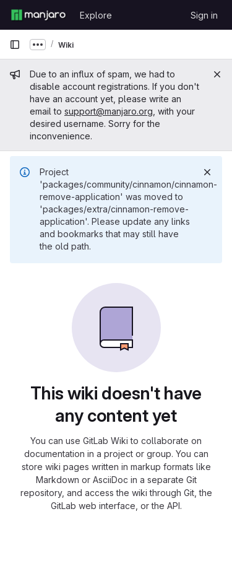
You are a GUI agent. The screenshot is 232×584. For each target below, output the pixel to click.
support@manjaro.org (108, 111)
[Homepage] (38, 15)
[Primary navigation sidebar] (15, 44)
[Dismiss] (207, 172)
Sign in (204, 15)
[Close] (217, 74)
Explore (96, 15)
